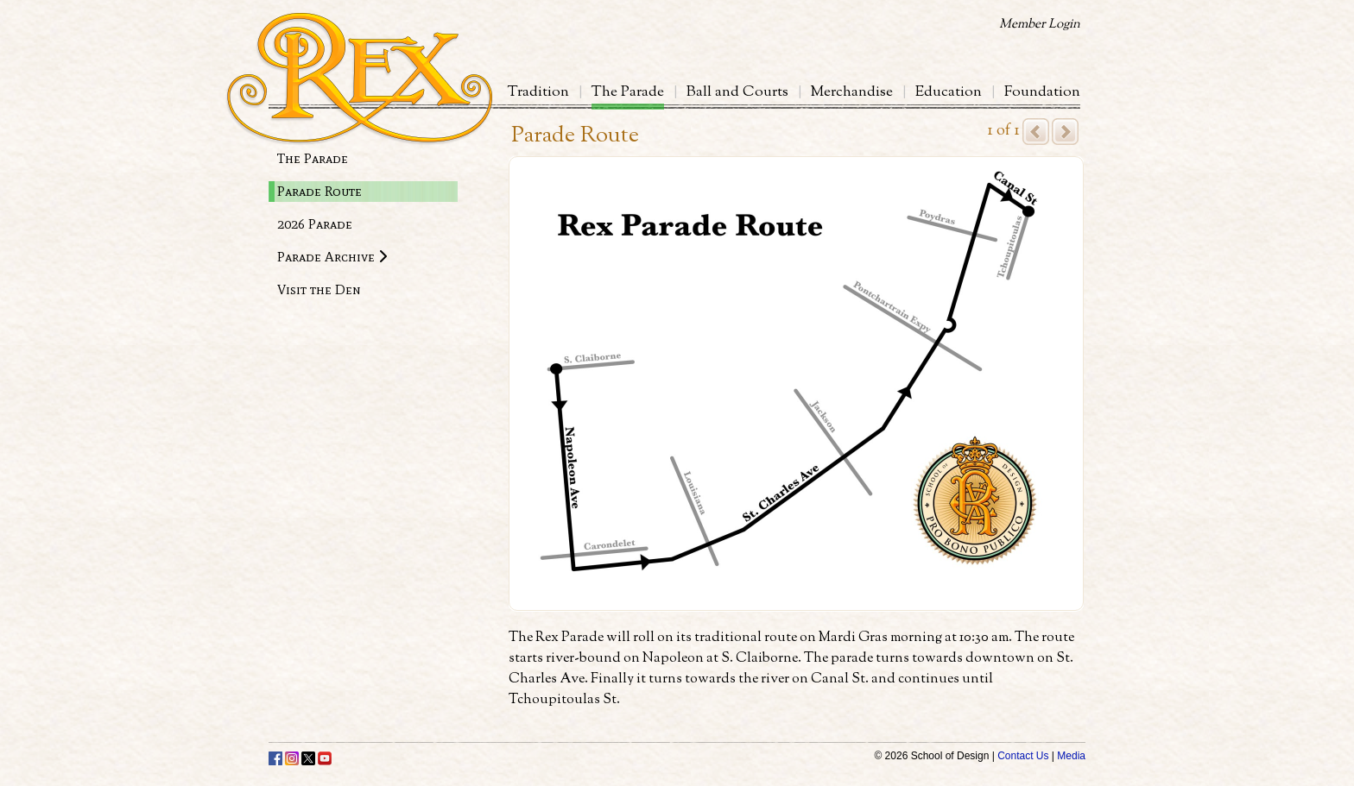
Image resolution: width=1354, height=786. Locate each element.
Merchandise (852, 92)
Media (1071, 756)
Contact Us (1022, 756)
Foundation (1042, 92)
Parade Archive (332, 256)
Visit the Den (319, 289)
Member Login (1039, 25)
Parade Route (319, 191)
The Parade (628, 92)
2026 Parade (314, 224)
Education (948, 92)
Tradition (538, 92)
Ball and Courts (737, 92)
